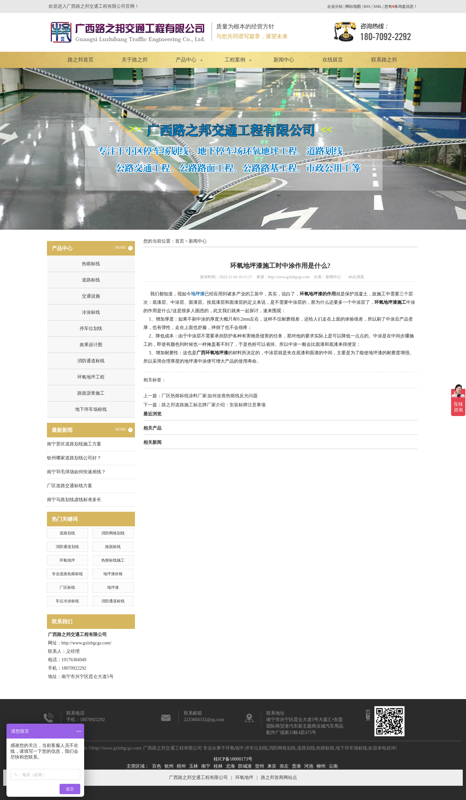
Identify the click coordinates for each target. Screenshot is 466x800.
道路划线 (67, 533)
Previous (21, 149)
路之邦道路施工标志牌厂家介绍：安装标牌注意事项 (213, 404)
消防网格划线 (113, 533)
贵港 (296, 766)
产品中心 (186, 59)
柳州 (321, 766)
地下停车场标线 (91, 409)
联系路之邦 (384, 59)
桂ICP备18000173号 (233, 759)
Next (445, 149)
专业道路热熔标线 (67, 574)
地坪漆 (113, 587)
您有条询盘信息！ (400, 6)
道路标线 (91, 280)
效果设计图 (91, 344)
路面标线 (113, 546)
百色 (156, 766)
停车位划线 (91, 328)
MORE (124, 247)
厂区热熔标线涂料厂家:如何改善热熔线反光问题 (209, 395)
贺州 (259, 766)
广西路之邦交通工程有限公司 (198, 777)
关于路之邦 (135, 59)
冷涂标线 (91, 312)
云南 (333, 766)
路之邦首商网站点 (279, 777)
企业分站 (335, 6)
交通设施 (91, 296)
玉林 (193, 766)
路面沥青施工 (91, 393)
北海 (230, 766)
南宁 (205, 766)
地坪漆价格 (113, 574)
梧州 (181, 766)
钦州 (168, 766)
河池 (308, 766)
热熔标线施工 (113, 560)
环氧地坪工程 (91, 377)
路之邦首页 (81, 59)
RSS (367, 6)
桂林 (218, 766)
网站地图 (353, 6)
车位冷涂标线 (67, 601)
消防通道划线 (67, 546)
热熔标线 (91, 263)
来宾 (271, 766)
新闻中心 (283, 59)
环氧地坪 (67, 560)
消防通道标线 (91, 360)
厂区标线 (67, 587)
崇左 (284, 766)
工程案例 (235, 59)
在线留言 (332, 59)
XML (377, 6)
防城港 (245, 766)
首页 (179, 241)
